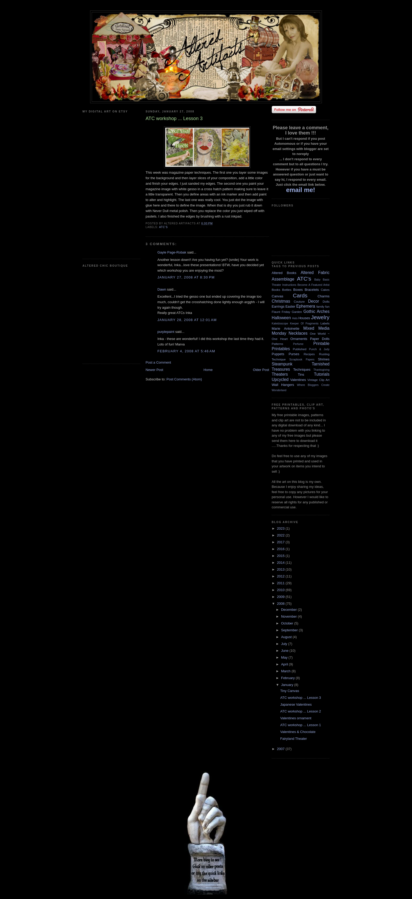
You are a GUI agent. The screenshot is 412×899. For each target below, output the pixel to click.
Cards (300, 295)
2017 (281, 542)
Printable (321, 343)
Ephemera (305, 306)
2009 (281, 597)
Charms (323, 296)
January (287, 685)
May (285, 657)
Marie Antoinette (285, 328)
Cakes (325, 289)
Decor (313, 301)
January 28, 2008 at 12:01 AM (187, 320)
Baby (317, 279)
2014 (281, 563)
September (290, 630)
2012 (281, 576)
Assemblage (283, 279)
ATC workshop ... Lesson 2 (300, 711)
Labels (325, 323)
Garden (297, 311)
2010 (281, 590)
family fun (322, 306)
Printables (281, 349)
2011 (281, 583)
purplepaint (165, 332)
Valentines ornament (295, 718)
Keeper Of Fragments (304, 323)
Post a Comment (158, 362)
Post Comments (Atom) (184, 379)
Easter (290, 306)
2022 (281, 535)
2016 (281, 549)
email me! (300, 189)
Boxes (298, 290)
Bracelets (312, 290)
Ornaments (298, 339)
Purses (294, 354)
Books (276, 289)
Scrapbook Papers (302, 359)
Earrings (278, 306)
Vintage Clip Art (318, 379)
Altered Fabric (315, 272)
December (289, 610)
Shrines (323, 359)
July (284, 644)
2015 (281, 556)
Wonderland (279, 390)
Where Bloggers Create (313, 385)
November (289, 616)
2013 (281, 569)
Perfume (298, 344)
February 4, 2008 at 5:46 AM (186, 351)
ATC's (163, 227)
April (285, 664)
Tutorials (321, 374)
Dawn (161, 289)
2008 (281, 604)
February (288, 678)
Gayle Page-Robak (171, 252)
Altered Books (284, 273)
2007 (281, 749)
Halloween (281, 318)
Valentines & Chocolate (297, 732)
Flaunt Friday (281, 311)
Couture (299, 301)
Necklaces (298, 333)
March (286, 671)
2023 (281, 528)
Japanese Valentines (296, 704)
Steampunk (282, 364)
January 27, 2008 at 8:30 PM (186, 277)
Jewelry (320, 317)
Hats (294, 318)
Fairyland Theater (293, 739)
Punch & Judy (319, 349)
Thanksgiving (321, 369)
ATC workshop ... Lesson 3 (300, 698)
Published (299, 349)
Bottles (286, 289)
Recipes (309, 354)
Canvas (277, 296)
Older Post (261, 370)
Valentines (298, 380)
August (287, 637)
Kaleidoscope (280, 323)
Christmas (281, 301)
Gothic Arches (316, 311)
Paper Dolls (319, 339)
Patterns (277, 343)
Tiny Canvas (289, 691)
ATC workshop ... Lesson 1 (300, 725)
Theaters (280, 374)
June (285, 651)
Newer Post (154, 370)
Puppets (278, 354)
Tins (301, 374)
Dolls (326, 301)
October (287, 623)
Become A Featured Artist (313, 284)
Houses (304, 318)
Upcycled (280, 379)
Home (208, 370)
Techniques (302, 369)
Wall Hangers (283, 385)
